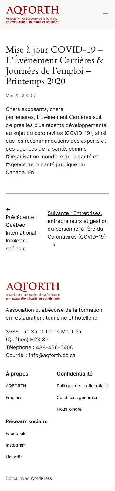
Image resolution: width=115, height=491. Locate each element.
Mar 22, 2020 (19, 95)
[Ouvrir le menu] (105, 14)
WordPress (41, 478)
